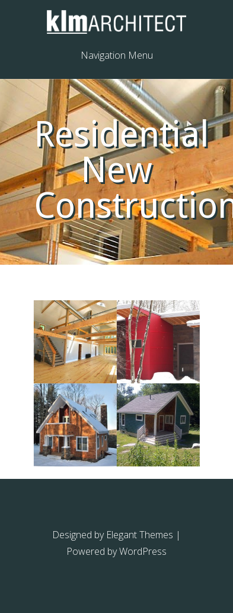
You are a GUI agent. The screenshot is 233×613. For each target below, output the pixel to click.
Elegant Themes (139, 534)
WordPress (143, 551)
